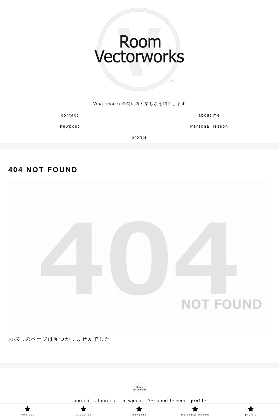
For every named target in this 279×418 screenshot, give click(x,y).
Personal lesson (166, 401)
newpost (132, 401)
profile (198, 401)
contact (81, 401)
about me (106, 401)
